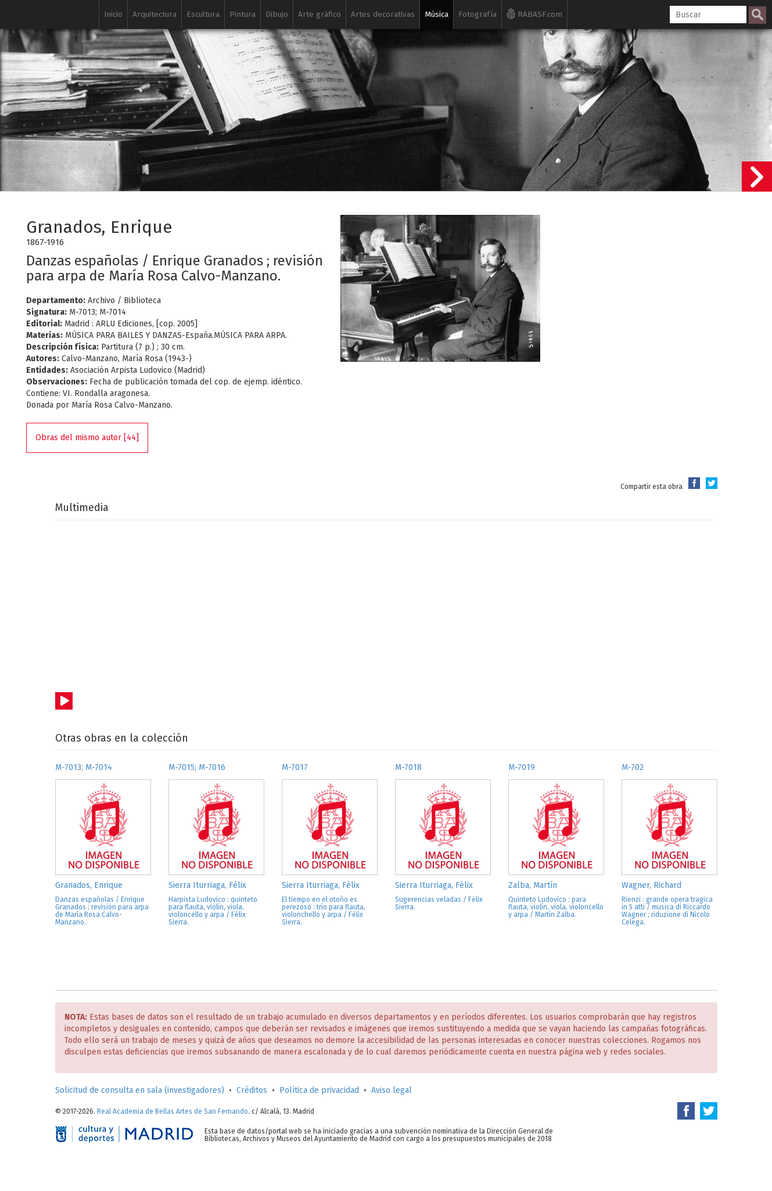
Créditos (251, 1090)
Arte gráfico (319, 14)
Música (436, 14)
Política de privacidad (319, 1090)
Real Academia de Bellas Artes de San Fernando (172, 1111)
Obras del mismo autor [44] (87, 437)
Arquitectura (154, 14)
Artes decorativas (383, 14)
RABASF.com (534, 13)
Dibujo (276, 14)
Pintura (242, 14)
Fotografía (477, 14)
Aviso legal (391, 1090)
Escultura (203, 14)
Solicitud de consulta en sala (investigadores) (139, 1090)
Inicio (113, 14)
